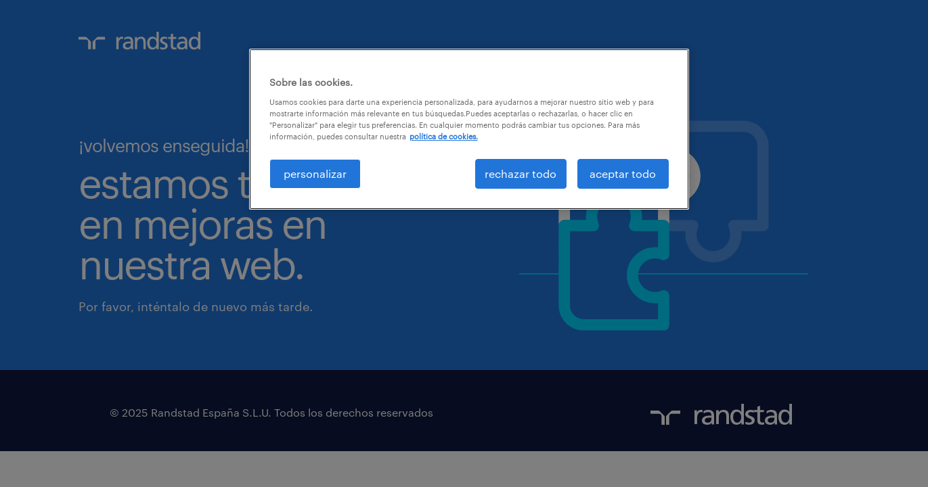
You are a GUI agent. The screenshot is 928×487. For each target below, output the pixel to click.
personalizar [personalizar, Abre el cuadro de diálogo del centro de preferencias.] (315, 173)
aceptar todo (623, 173)
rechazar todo (520, 173)
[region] (469, 129)
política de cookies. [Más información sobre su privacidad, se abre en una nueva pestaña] (444, 136)
